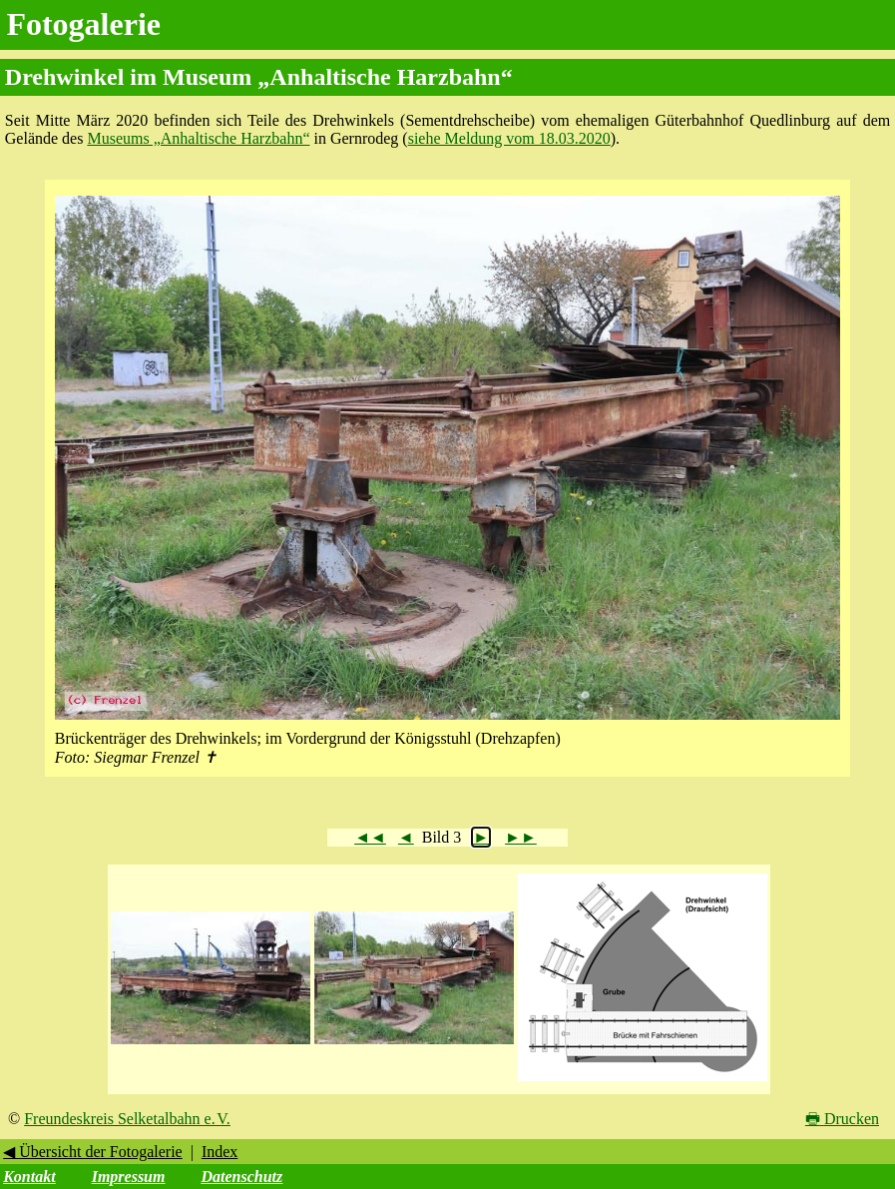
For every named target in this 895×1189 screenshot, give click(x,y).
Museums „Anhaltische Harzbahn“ (198, 138)
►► (521, 837)
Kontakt (29, 1176)
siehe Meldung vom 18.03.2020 (509, 138)
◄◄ (370, 837)
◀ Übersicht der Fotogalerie (93, 1151)
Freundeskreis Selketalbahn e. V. (127, 1118)
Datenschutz (241, 1176)
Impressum (129, 1176)
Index (219, 1151)
